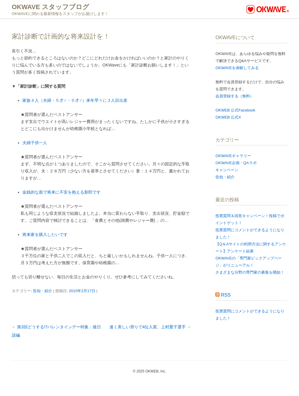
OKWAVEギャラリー (233, 156)
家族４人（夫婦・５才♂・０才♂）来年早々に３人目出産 (74, 100)
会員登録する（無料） (234, 96)
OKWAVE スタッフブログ (50, 7)
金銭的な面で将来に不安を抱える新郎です (61, 192)
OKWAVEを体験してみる (237, 68)
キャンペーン (226, 170)
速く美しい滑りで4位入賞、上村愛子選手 (150, 327)
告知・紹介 (42, 291)
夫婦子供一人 (34, 142)
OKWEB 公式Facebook (235, 110)
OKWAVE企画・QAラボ (235, 163)
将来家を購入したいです (45, 234)
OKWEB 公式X (228, 117)
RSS (226, 294)
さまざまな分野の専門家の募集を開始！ (249, 272)
